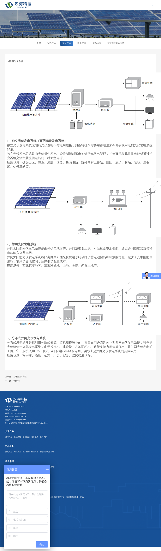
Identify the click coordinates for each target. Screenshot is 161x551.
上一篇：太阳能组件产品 (16, 377)
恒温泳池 (96, 43)
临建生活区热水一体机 (75, 497)
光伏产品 (66, 43)
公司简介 (8, 437)
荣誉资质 (26, 437)
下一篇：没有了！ (13, 381)
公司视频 (43, 437)
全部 (39, 43)
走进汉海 (9, 431)
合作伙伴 (34, 437)
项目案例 (9, 461)
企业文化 (17, 437)
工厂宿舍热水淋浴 (57, 497)
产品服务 (9, 446)
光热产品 (51, 43)
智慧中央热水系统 (115, 43)
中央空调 (81, 43)
